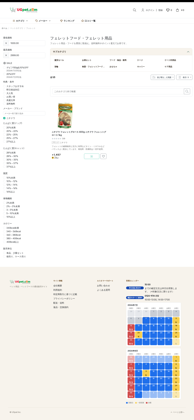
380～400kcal (13, 238)
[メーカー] (43, 20)
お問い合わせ (103, 285)
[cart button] (179, 10)
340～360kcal (13, 231)
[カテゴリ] (20, 20)
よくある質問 (103, 290)
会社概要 (57, 285)
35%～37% (12, 163)
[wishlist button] (169, 10)
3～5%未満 (12, 209)
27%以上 (10, 141)
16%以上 (10, 191)
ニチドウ (10, 118)
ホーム (4, 28)
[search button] (187, 91)
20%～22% (12, 131)
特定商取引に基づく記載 (65, 294)
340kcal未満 (12, 228)
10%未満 (10, 177)
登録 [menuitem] (160, 10)
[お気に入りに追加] (103, 156)
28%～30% (12, 156)
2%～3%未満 (13, 206)
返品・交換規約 (60, 307)
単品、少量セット (15, 253)
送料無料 (10, 103)
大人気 (9, 93)
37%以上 (11, 166)
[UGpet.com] (23, 9)
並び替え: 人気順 (161, 77)
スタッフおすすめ (15, 86)
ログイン (150, 10)
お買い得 (10, 96)
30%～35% (12, 159)
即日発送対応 (12, 89)
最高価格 (7, 49)
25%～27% (12, 138)
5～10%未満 (12, 213)
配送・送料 (58, 302)
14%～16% (11, 188)
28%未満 (10, 152)
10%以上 (10, 216)
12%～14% (12, 184)
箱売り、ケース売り (16, 256)
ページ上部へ (177, 412)
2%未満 (10, 202)
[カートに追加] (91, 156)
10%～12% (11, 181)
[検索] (135, 10)
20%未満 (10, 127)
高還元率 (10, 100)
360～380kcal (13, 235)
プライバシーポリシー (64, 298)
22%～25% (12, 134)
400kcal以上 (12, 242)
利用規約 (57, 290)
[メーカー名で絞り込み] (24, 113)
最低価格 (7, 37)
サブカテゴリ (59, 51)
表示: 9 (183, 77)
